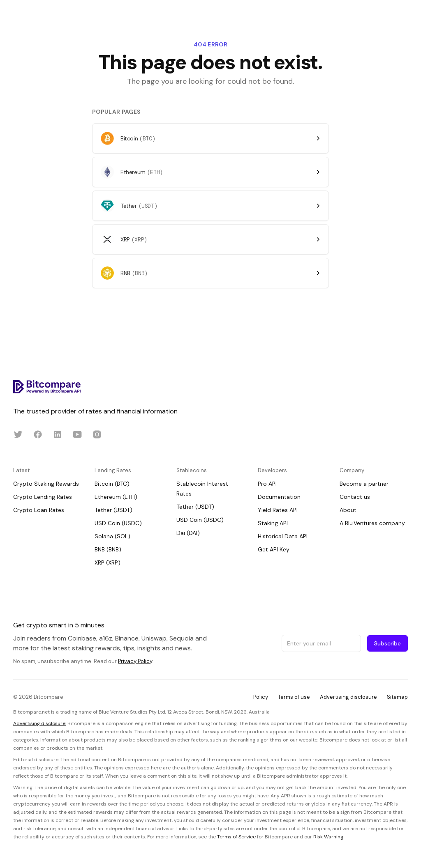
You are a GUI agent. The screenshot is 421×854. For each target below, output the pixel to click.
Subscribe (387, 643)
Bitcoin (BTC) (112, 483)
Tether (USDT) (113, 510)
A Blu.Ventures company (372, 523)
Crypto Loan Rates (38, 510)
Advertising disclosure (348, 696)
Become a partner (364, 483)
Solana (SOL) (112, 536)
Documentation (279, 496)
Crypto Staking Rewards (46, 483)
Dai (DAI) (188, 533)
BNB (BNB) (108, 549)
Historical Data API (283, 536)
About (348, 510)
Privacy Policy (135, 661)
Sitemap (397, 696)
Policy (260, 696)
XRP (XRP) (107, 562)
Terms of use (294, 696)
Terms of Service (236, 836)
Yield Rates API (278, 510)
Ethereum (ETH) (116, 496)
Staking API (273, 523)
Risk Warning (328, 836)
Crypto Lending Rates (42, 496)
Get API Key (273, 549)
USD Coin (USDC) (118, 523)
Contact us (355, 496)
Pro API (267, 483)
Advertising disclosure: (39, 723)
